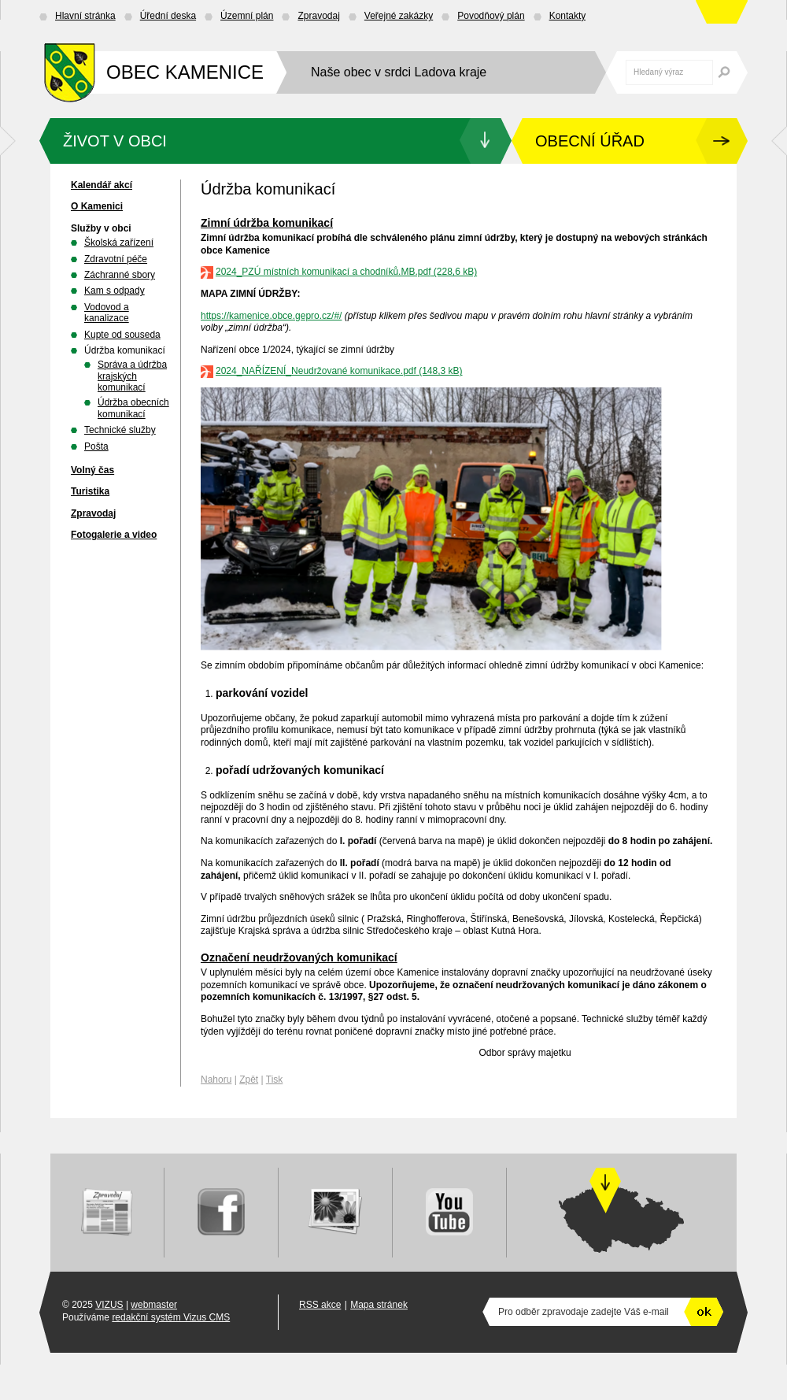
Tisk (274, 1079)
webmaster (154, 1304)
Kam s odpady (114, 290)
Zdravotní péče (115, 259)
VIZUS (109, 1304)
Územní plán (246, 15)
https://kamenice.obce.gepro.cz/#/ (271, 315)
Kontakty (567, 15)
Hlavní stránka (85, 15)
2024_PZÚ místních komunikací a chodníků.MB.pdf (323, 271)
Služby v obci (101, 228)
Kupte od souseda (122, 334)
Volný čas (92, 470)
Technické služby (120, 429)
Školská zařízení (118, 242)
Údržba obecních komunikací (133, 408)
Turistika (90, 491)
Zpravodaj (318, 15)
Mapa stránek (379, 1304)
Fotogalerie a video (114, 534)
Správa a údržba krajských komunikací (132, 376)
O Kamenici (97, 206)
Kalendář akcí (101, 185)
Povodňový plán (490, 15)
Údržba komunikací (124, 350)
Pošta (96, 446)
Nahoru (216, 1079)
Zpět (248, 1079)
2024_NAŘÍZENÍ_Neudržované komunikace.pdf (316, 370)
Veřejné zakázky (398, 15)
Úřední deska (168, 15)
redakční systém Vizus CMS (171, 1317)
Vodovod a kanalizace (106, 313)
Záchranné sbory (119, 274)
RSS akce (320, 1304)
